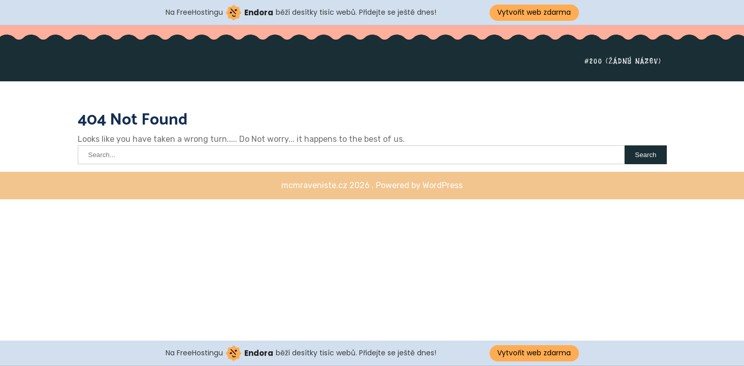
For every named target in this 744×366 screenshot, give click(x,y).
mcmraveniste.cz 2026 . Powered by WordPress (372, 185)
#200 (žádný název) (623, 61)
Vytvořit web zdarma (534, 12)
